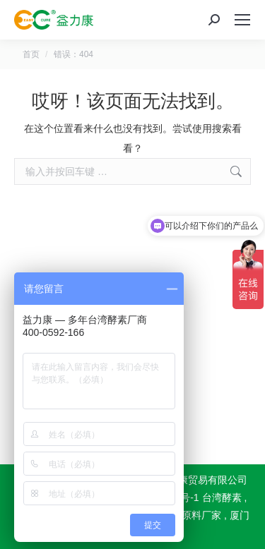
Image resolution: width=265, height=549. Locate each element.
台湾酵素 (222, 497)
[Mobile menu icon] (242, 19)
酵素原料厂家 (191, 515)
